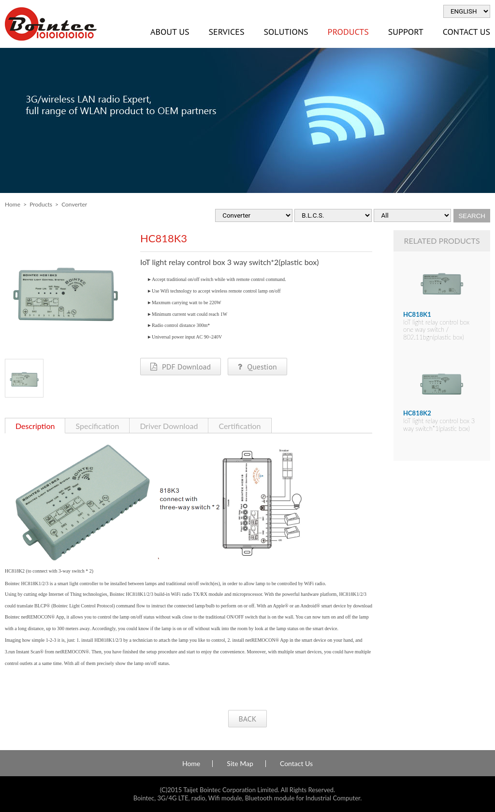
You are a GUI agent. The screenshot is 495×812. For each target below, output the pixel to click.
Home (12, 204)
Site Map (240, 763)
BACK (247, 718)
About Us (169, 31)
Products (348, 31)
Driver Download (169, 425)
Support (405, 31)
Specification (97, 425)
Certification (239, 425)
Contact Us (296, 763)
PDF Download (180, 366)
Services (226, 31)
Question (257, 366)
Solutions (285, 31)
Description (35, 425)
